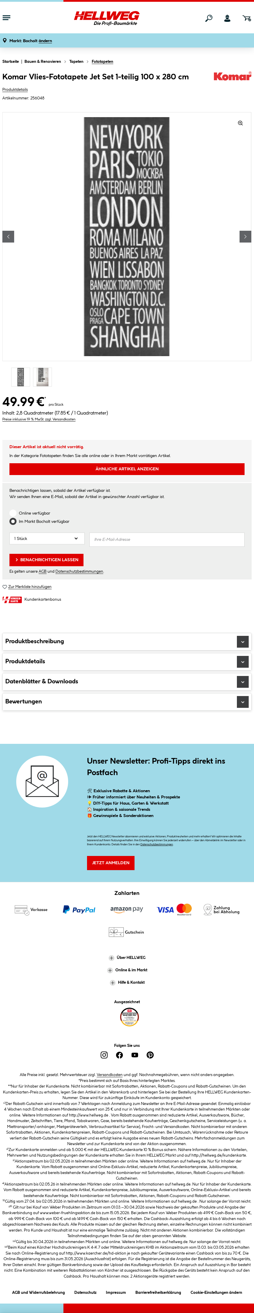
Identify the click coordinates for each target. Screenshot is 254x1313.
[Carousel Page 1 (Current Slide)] (22, 377)
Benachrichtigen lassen (46, 559)
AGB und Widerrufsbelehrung (38, 1291)
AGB (43, 571)
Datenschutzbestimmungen (79, 571)
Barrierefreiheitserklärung (158, 1291)
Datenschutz (85, 1291)
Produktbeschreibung (127, 642)
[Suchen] (209, 18)
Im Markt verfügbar (44, 522)
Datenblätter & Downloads (127, 682)
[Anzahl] (47, 538)
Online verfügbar (34, 513)
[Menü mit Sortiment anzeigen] (6, 18)
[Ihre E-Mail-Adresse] (167, 540)
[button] (30, 41)
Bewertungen (127, 702)
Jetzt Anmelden (111, 863)
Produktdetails (15, 89)
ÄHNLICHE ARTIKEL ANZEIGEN (127, 469)
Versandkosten (110, 1075)
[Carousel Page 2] (44, 377)
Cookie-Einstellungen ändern (216, 1291)
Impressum (116, 1291)
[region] (127, 250)
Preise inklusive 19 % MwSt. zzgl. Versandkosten (39, 419)
